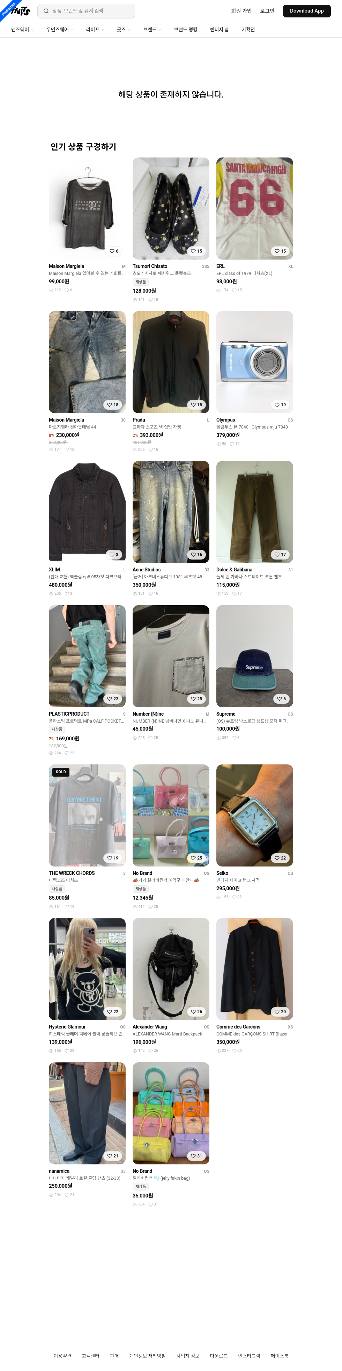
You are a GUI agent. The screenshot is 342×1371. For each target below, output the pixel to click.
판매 (114, 1356)
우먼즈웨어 (60, 29)
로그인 (267, 11)
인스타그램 (249, 1356)
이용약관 (63, 1356)
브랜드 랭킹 (186, 29)
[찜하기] (114, 251)
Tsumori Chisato (150, 266)
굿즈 (124, 29)
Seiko (222, 873)
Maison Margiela (66, 266)
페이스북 (280, 1356)
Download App (307, 11)
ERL (220, 266)
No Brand (142, 873)
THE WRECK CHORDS (72, 873)
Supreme (226, 714)
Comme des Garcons (238, 1027)
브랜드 (152, 29)
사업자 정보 (188, 1356)
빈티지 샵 (219, 29)
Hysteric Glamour (67, 1027)
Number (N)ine (148, 714)
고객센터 (90, 1356)
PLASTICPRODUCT (69, 714)
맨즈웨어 (22, 29)
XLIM (54, 569)
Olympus (225, 420)
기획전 (248, 29)
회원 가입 (241, 11)
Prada (139, 420)
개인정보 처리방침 (147, 1356)
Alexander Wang (150, 1027)
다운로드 (219, 1356)
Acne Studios (147, 569)
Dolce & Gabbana (234, 569)
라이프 (95, 29)
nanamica (59, 1171)
